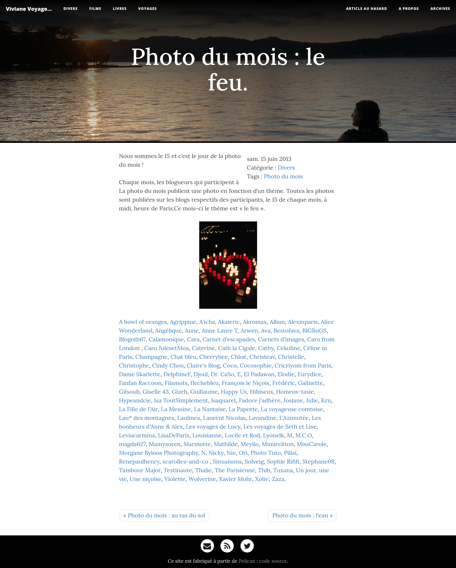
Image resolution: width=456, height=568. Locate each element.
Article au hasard (366, 8)
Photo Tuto (266, 452)
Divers (70, 8)
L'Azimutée (294, 417)
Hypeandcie (135, 400)
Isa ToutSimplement (181, 400)
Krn (326, 400)
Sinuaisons (227, 461)
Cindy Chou (168, 365)
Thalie (203, 470)
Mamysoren (164, 444)
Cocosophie (256, 365)
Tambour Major (140, 470)
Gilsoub (129, 391)
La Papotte (243, 409)
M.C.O (303, 435)
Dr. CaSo (222, 374)
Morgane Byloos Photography (158, 452)
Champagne (151, 356)
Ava (265, 330)
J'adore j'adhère (260, 400)
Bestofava (286, 330)
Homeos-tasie (295, 391)
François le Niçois (245, 382)
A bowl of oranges (143, 321)
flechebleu (204, 382)
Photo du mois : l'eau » (302, 515)
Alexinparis (303, 321)
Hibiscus (261, 391)
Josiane (293, 400)
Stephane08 (318, 461)
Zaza (278, 478)
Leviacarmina (137, 435)
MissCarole (312, 444)
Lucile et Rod (242, 435)
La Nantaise (210, 409)
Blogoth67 (132, 339)
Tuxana (283, 470)
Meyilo (250, 444)
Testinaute (177, 470)
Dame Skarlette (140, 374)
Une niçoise (145, 478)
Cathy (266, 348)
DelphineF (176, 374)
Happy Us (234, 391)
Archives (440, 8)
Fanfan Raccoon (140, 382)
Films (95, 8)
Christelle (291, 356)
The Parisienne (235, 470)
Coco (230, 365)
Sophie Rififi (283, 461)
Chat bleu (183, 356)
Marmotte (197, 444)
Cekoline (288, 348)
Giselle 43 (155, 391)
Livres (120, 8)
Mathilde (226, 444)
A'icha (207, 321)
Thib (264, 470)
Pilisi (290, 452)
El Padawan (259, 374)
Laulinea (188, 417)
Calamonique (166, 339)
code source (273, 561)
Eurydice (310, 374)
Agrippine (183, 321)
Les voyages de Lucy (213, 426)
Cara (193, 339)
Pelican (247, 561)
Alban (277, 321)
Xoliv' (262, 478)
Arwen (249, 330)
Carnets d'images (281, 339)
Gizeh (179, 391)
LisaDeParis (173, 435)
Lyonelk (273, 435)
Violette (175, 478)
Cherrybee (213, 356)
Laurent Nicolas (224, 417)
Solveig (254, 461)
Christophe (134, 365)
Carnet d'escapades (228, 339)
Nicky (216, 452)
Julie (312, 400)
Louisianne (207, 435)
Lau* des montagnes (146, 417)
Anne (192, 330)
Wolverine (202, 478)
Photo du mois (283, 176)
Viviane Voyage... (29, 8)
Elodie (285, 374)
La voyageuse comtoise (292, 409)
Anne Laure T (220, 330)
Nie (231, 452)
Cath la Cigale (236, 348)
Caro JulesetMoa (166, 348)
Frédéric (283, 382)
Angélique (168, 330)
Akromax (255, 321)
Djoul (200, 374)
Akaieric (229, 321)
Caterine (203, 348)
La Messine (176, 409)
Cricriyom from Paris (303, 365)
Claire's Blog (203, 365)
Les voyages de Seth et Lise (280, 426)
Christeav (262, 356)
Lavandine (262, 417)
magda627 (132, 444)
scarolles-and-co (186, 461)
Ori (243, 452)
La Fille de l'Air (138, 409)
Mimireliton (278, 444)
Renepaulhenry (139, 461)
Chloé (239, 356)
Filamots (176, 382)
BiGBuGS (314, 330)
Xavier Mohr (235, 478)
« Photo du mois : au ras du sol (164, 515)
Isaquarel (223, 400)
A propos (409, 8)
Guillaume (204, 391)
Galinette (310, 382)
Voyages (147, 8)
